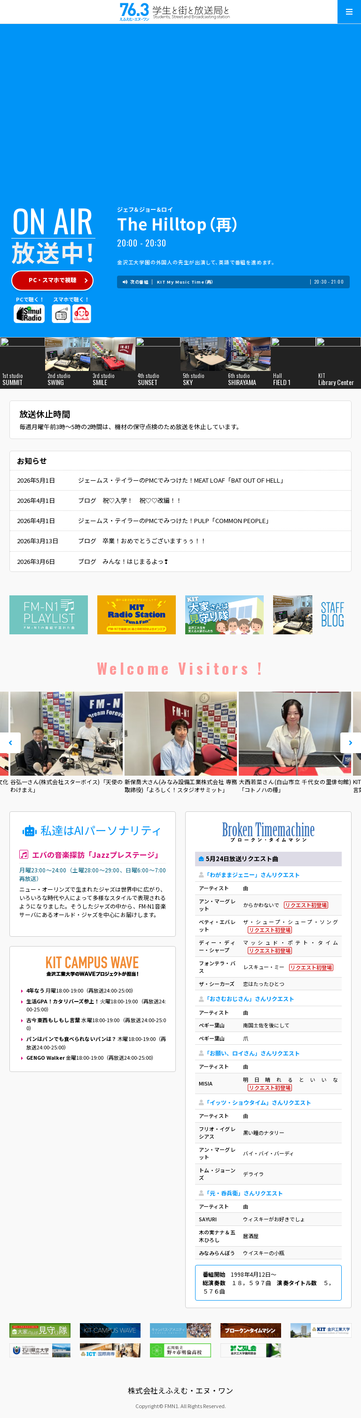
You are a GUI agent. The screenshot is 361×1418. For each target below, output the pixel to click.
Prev (10, 742)
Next (350, 742)
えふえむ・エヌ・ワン (180, 11)
